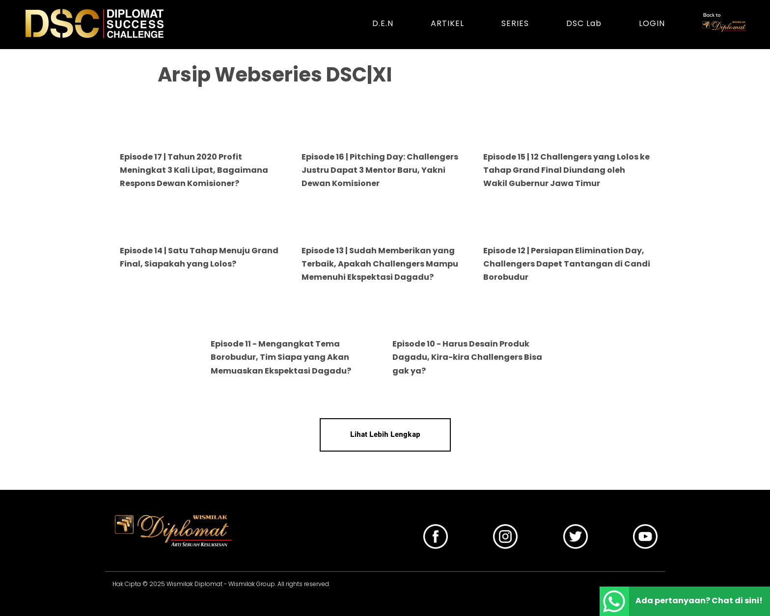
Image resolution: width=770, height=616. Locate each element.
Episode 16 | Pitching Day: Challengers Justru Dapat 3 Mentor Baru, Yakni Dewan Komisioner (380, 170)
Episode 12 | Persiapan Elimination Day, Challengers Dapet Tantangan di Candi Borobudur (566, 264)
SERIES (515, 23)
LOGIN (652, 23)
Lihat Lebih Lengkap (385, 435)
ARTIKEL (447, 23)
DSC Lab (584, 23)
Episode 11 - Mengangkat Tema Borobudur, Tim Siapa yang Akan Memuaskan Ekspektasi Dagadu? (281, 357)
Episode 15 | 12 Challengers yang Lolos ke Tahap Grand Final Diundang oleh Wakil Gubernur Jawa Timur (566, 170)
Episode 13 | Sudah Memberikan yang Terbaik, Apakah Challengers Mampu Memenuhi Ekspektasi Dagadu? (380, 264)
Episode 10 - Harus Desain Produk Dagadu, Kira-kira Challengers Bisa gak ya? (467, 357)
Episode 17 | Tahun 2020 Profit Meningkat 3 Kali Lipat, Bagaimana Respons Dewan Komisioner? (194, 170)
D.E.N (382, 23)
